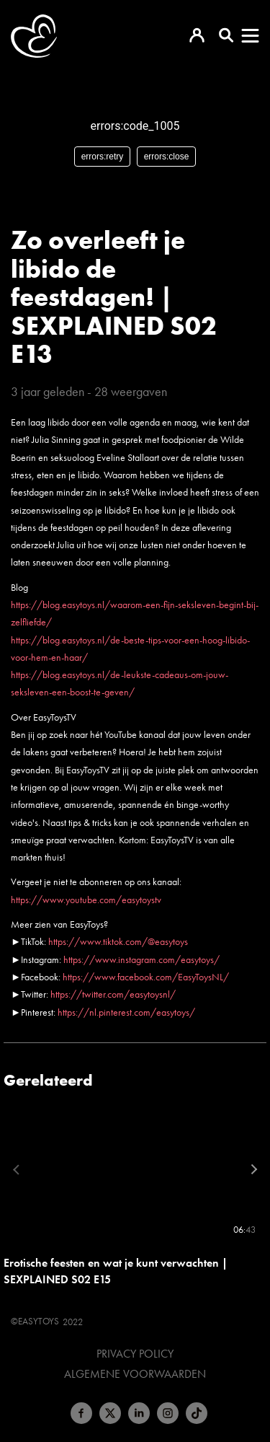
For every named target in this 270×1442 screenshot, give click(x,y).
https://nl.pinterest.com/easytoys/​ (126, 1012)
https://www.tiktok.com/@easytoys (118, 941)
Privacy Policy (135, 1354)
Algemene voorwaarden (135, 1374)
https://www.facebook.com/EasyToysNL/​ (146, 976)
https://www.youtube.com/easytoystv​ (86, 899)
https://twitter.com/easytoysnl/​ (113, 994)
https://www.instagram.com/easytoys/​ (141, 959)
